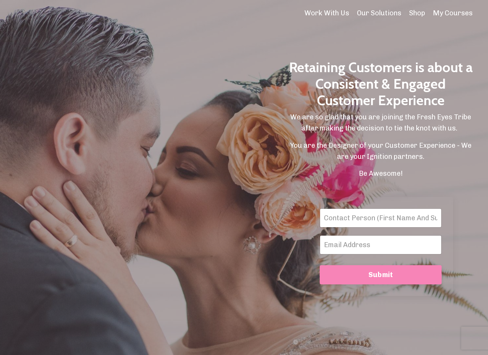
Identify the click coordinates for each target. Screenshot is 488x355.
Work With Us (326, 13)
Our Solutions (379, 13)
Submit (380, 275)
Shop (417, 13)
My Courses (453, 13)
